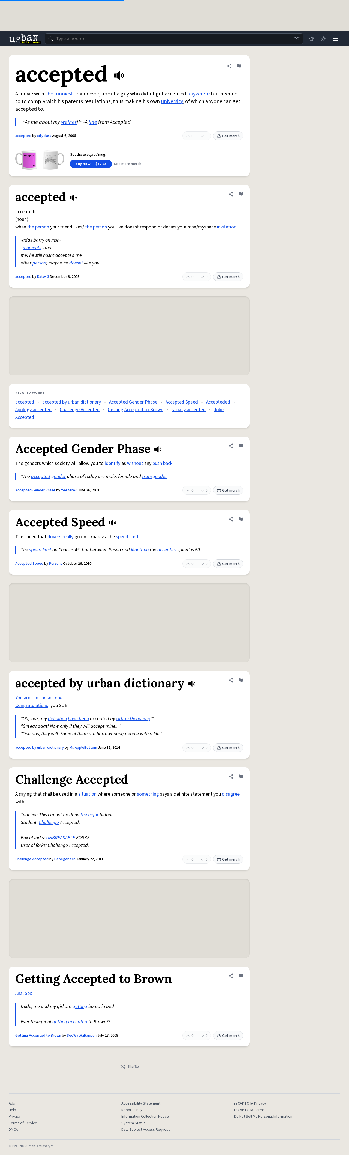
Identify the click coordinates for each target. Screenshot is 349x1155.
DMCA (13, 1129)
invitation (226, 227)
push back (162, 463)
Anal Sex (23, 993)
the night (89, 814)
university (172, 101)
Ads (12, 1103)
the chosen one (46, 697)
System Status (133, 1123)
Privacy (15, 1116)
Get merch (228, 136)
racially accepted (189, 409)
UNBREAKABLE (60, 837)
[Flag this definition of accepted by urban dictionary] (240, 680)
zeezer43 (69, 490)
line (93, 122)
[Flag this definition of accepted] (238, 66)
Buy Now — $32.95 (90, 164)
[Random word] (296, 38)
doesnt (76, 263)
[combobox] (174, 38)
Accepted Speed (182, 402)
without (135, 463)
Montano (140, 549)
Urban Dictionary (133, 718)
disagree (231, 794)
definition (57, 718)
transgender (154, 476)
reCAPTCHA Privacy (250, 1103)
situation (87, 794)
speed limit (127, 536)
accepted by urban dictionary (71, 402)
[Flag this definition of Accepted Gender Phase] (240, 445)
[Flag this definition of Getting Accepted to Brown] (240, 975)
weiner (69, 122)
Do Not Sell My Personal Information (263, 1116)
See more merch (127, 164)
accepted (23, 136)
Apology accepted (33, 409)
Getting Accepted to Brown (135, 409)
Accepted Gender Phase (133, 402)
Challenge (49, 822)
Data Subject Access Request (145, 1129)
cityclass (44, 136)
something (148, 794)
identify (112, 463)
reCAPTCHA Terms (249, 1110)
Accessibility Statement (140, 1103)
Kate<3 (43, 276)
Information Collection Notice (145, 1116)
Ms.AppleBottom (83, 747)
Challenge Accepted (80, 409)
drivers (54, 536)
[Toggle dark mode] (323, 39)
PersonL (55, 563)
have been (78, 718)
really (67, 536)
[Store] (311, 39)
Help (12, 1110)
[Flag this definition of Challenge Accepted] (240, 776)
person (39, 263)
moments (32, 247)
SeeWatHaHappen (82, 1035)
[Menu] (335, 39)
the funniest (59, 94)
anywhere (198, 94)
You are (22, 697)
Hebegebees (65, 859)
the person (38, 227)
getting (80, 1006)
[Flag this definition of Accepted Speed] (240, 519)
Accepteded (218, 402)
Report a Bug (132, 1110)
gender (58, 476)
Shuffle (129, 1066)
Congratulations (31, 705)
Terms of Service (23, 1123)
